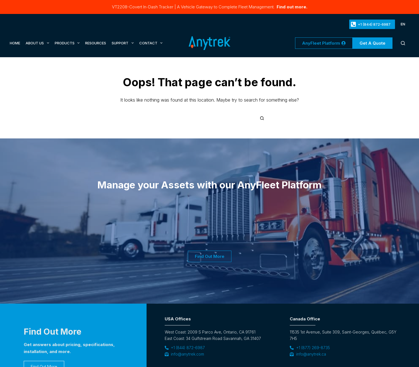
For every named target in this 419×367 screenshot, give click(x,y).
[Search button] (261, 118)
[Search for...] (206, 118)
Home (15, 43)
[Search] (403, 43)
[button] (403, 24)
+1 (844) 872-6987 (371, 24)
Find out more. (291, 6)
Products (68, 43)
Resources (95, 43)
